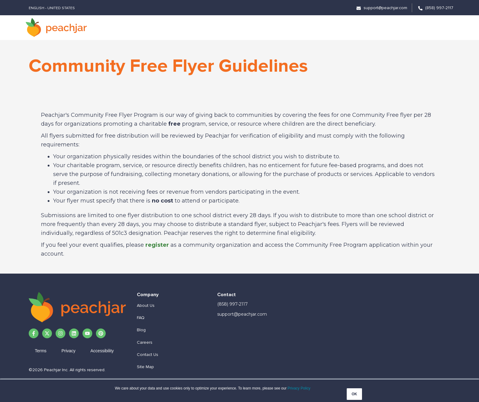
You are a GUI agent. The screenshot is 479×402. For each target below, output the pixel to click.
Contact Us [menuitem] (147, 354)
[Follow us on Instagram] (60, 333)
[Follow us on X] (47, 333)
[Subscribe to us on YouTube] (87, 333)
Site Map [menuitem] (145, 366)
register (157, 245)
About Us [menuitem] (146, 305)
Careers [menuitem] (144, 342)
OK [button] (354, 394)
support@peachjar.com (242, 314)
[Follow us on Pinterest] (101, 333)
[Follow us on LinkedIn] (74, 333)
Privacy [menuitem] (68, 350)
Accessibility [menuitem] (102, 350)
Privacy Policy (298, 388)
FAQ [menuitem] (140, 317)
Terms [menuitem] (40, 350)
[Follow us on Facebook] (33, 333)
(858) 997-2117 (232, 304)
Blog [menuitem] (141, 329)
